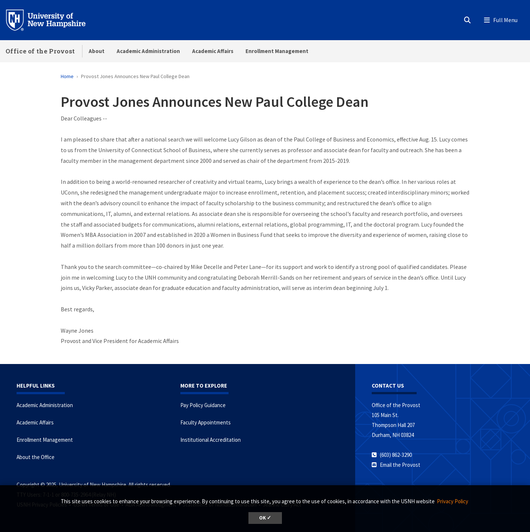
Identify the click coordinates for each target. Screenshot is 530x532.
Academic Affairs (212, 51)
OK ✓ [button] (265, 518)
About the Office (35, 457)
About (97, 51)
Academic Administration (148, 51)
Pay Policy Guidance (203, 405)
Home (67, 76)
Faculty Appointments (205, 422)
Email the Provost (400, 464)
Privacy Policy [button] (452, 501)
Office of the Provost (40, 51)
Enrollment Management (276, 51)
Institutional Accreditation (210, 439)
